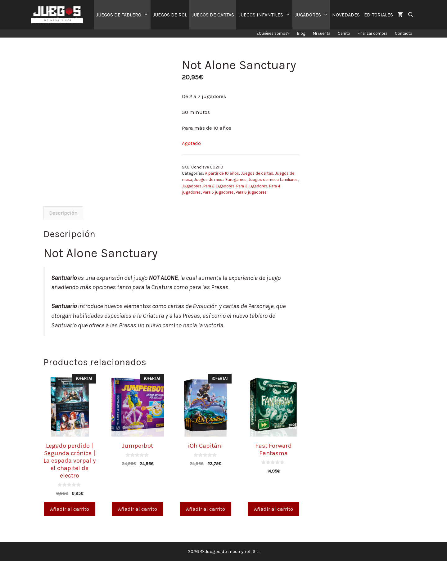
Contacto (403, 33)
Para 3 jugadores (251, 186)
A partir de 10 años (222, 173)
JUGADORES (312, 14)
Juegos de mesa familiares (273, 179)
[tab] (63, 213)
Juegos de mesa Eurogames (220, 179)
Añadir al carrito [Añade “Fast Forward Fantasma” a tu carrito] (273, 509)
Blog (301, 33)
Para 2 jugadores (218, 186)
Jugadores (191, 186)
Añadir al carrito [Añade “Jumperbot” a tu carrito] (137, 509)
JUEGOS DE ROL (170, 15)
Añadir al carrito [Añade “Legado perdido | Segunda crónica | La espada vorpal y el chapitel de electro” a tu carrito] (69, 509)
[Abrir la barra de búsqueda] (410, 14)
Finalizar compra (372, 33)
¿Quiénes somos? (273, 33)
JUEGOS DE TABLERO (123, 14)
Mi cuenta (321, 33)
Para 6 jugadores (251, 192)
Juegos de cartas (257, 173)
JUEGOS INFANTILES (265, 14)
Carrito (344, 33)
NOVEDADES (346, 15)
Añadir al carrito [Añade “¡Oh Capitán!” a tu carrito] (205, 509)
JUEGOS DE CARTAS (213, 15)
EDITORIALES (378, 15)
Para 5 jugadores (218, 192)
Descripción (63, 213)
